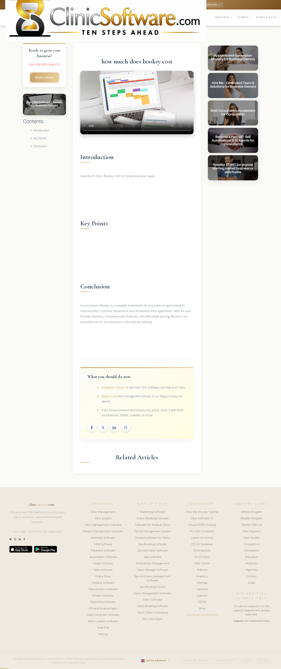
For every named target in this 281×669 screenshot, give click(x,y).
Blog (202, 609)
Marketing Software (152, 512)
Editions (202, 570)
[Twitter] (10, 540)
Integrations (251, 544)
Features (223, 17)
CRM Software (103, 544)
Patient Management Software (103, 531)
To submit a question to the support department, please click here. (252, 611)
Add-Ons (202, 589)
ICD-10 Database (202, 544)
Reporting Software (103, 602)
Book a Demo (44, 78)
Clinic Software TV (202, 519)
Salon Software (152, 600)
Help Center (202, 564)
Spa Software (152, 557)
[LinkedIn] (20, 540)
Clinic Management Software (103, 525)
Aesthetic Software (103, 538)
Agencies (251, 570)
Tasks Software (103, 570)
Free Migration (251, 531)
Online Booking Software (153, 519)
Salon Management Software (152, 593)
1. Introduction (39, 131)
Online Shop (103, 576)
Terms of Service (196, 661)
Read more (109, 397)
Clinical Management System (152, 531)
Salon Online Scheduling (152, 613)
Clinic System (103, 519)
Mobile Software (102, 596)
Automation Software (103, 557)
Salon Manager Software (152, 570)
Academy (202, 576)
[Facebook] (24, 540)
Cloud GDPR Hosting (202, 525)
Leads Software (103, 564)
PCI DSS (264, 661)
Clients (244, 17)
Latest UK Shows (202, 538)
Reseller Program (251, 519)
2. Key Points (38, 139)
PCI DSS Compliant (202, 531)
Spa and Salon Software (152, 551)
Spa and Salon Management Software (152, 579)
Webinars (252, 564)
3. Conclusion (38, 147)
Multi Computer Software (103, 615)
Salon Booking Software (152, 606)
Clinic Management (103, 512)
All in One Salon (152, 619)
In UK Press (202, 557)
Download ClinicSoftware (202, 615)
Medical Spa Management (152, 564)
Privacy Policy (227, 661)
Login (251, 583)
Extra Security (202, 551)
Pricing (103, 634)
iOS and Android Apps (103, 609)
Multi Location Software (103, 621)
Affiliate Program (251, 512)
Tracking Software (103, 583)
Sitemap (202, 583)
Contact (251, 576)
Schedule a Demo (113, 388)
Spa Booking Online (152, 587)
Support (202, 596)
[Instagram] (15, 540)
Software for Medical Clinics (152, 525)
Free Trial (103, 628)
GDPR (202, 602)
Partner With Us (251, 525)
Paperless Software (103, 551)
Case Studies (251, 538)
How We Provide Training (202, 512)
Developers (251, 551)
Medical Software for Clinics (152, 538)
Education (251, 557)
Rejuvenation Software (103, 589)
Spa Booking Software (152, 544)
